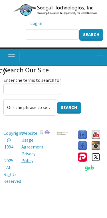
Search (91, 34)
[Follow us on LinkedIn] (82, 134)
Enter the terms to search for (32, 80)
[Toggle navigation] (12, 56)
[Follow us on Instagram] (95, 145)
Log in (36, 23)
